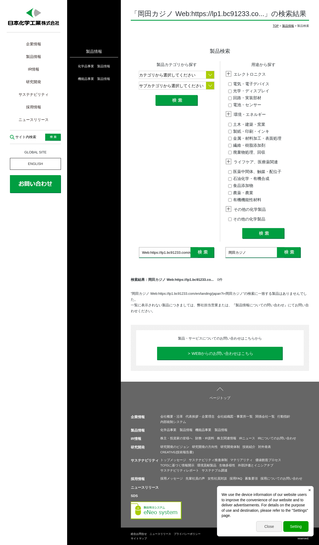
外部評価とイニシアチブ (255, 465)
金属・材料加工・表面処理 (254, 138)
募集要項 (251, 478)
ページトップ (219, 398)
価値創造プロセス (268, 460)
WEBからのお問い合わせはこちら (222, 353)
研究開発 (33, 82)
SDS (134, 496)
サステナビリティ (34, 94)
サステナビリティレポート (179, 470)
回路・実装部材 (244, 97)
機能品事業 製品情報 (94, 78)
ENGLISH (35, 164)
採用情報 (33, 107)
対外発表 (264, 446)
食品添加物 (240, 185)
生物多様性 (227, 465)
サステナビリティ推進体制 (208, 460)
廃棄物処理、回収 (246, 152)
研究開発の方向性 (205, 446)
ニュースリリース (34, 119)
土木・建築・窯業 (246, 124)
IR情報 (33, 69)
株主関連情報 (226, 438)
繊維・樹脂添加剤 (246, 145)
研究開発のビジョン (174, 446)
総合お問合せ (139, 533)
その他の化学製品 (246, 219)
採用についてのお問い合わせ (281, 478)
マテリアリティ (241, 460)
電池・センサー (244, 104)
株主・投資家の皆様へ (176, 438)
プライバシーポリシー (187, 533)
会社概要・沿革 (171, 416)
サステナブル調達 (214, 470)
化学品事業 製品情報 (94, 66)
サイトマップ (139, 538)
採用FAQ (236, 478)
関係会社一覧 (265, 416)
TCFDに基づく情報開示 (177, 465)
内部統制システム (173, 422)
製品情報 (33, 56)
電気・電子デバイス (248, 84)
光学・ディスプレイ (248, 91)
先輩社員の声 (195, 478)
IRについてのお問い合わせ (277, 438)
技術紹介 (248, 446)
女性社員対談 (217, 478)
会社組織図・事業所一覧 (235, 416)
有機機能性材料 (244, 199)
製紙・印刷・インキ (248, 131)
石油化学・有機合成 (248, 178)
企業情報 (33, 44)
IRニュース (247, 438)
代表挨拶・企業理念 (200, 416)
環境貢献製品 (206, 465)
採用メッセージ (171, 478)
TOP (276, 25)
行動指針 (283, 416)
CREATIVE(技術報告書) (177, 452)
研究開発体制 (230, 446)
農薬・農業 (240, 192)
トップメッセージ (173, 460)
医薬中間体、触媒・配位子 (254, 171)
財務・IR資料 (205, 438)
